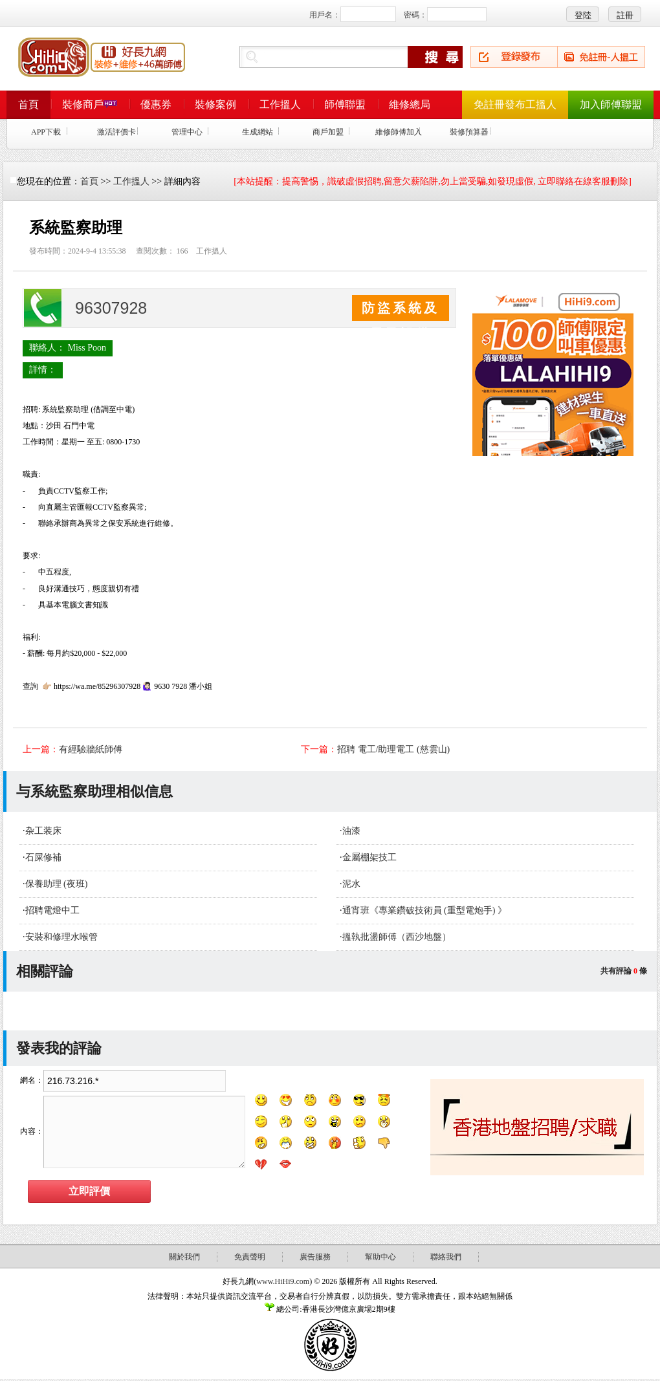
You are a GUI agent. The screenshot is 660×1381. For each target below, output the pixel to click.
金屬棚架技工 (369, 857)
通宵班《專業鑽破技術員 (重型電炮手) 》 (424, 910)
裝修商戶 (89, 104)
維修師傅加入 (398, 131)
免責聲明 (249, 1256)
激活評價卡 (116, 131)
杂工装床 (43, 831)
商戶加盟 (328, 131)
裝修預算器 (469, 131)
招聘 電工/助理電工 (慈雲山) (393, 749)
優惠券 (155, 104)
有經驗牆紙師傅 (90, 749)
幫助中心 (380, 1256)
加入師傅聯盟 (611, 104)
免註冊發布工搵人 (515, 104)
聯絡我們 (445, 1256)
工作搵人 (280, 104)
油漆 (351, 831)
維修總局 (409, 104)
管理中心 (187, 131)
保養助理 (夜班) (56, 884)
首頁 (28, 104)
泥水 (351, 884)
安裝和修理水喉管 (61, 937)
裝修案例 (215, 104)
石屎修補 (43, 857)
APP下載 (46, 131)
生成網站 (257, 131)
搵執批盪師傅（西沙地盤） (396, 937)
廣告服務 (315, 1256)
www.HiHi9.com (282, 1281)
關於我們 (184, 1256)
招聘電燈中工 (52, 910)
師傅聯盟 (345, 104)
